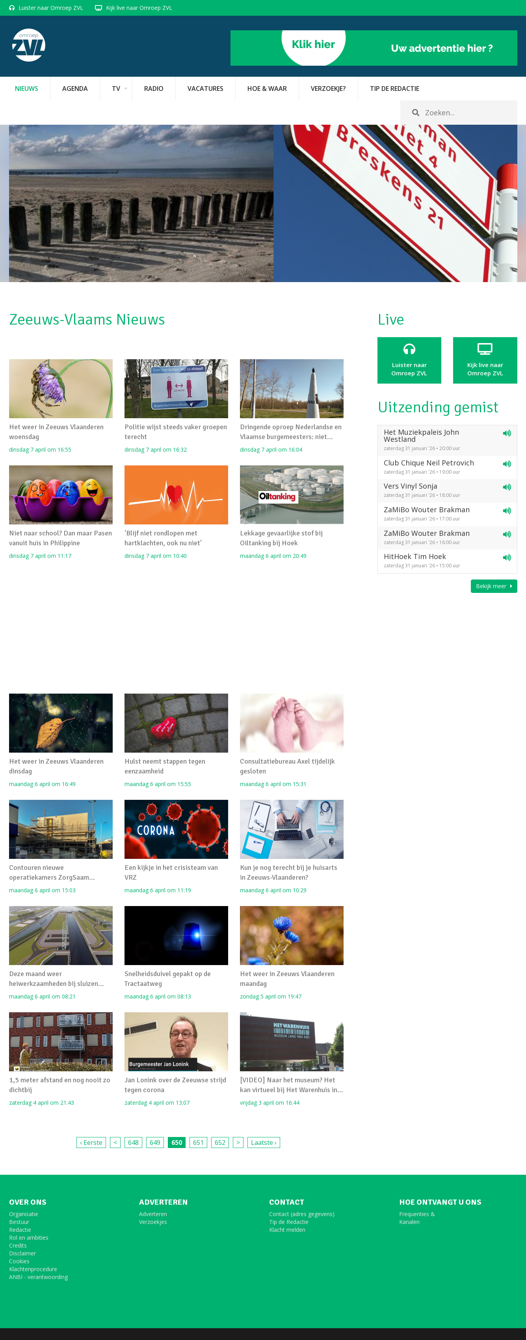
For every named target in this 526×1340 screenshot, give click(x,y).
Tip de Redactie (289, 1222)
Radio (154, 88)
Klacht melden (287, 1229)
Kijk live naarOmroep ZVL (485, 360)
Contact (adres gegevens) (302, 1214)
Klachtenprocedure (33, 1269)
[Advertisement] (176, 627)
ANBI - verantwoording (38, 1277)
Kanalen (409, 1222)
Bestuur (19, 1222)
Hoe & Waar (267, 88)
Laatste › (264, 1142)
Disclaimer (22, 1253)
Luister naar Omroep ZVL (51, 7)
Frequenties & (417, 1214)
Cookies (19, 1261)
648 (133, 1142)
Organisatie (23, 1214)
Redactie (20, 1229)
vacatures (205, 88)
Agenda (75, 88)
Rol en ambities (28, 1237)
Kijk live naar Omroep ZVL (139, 7)
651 (198, 1142)
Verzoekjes (153, 1222)
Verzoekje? (328, 88)
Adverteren (153, 1214)
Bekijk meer (494, 586)
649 (155, 1142)
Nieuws (26, 88)
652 (220, 1142)
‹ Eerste (91, 1142)
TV (116, 88)
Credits (18, 1245)
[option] (263, 203)
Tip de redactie (394, 88)
